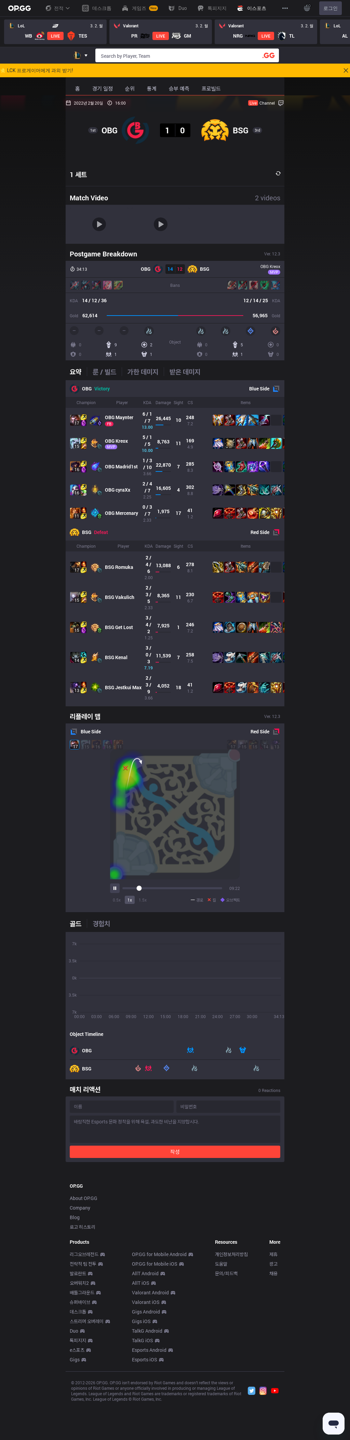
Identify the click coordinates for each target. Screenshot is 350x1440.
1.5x (143, 900)
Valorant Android (150, 1388)
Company (80, 1303)
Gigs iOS (141, 1417)
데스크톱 (78, 1407)
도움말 (221, 1359)
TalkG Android (147, 1426)
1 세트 (78, 174)
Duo (74, 1426)
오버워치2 (79, 1378)
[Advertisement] (175, 1218)
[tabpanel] (175, 543)
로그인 (330, 8)
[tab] (78, 371)
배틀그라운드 (82, 1388)
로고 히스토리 (82, 1322)
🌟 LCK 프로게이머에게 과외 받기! (36, 70)
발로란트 (78, 1369)
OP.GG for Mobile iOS (154, 1359)
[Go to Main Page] (19, 8)
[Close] (346, 70)
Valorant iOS (146, 1398)
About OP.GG (83, 1294)
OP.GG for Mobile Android (159, 1350)
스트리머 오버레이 (87, 1417)
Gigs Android (146, 1407)
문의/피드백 (226, 1369)
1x (129, 900)
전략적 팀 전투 (83, 1359)
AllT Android (145, 1369)
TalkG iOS (142, 1436)
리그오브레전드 (84, 1350)
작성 (175, 1151)
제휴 (273, 1350)
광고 (273, 1359)
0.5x (117, 900)
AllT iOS (140, 1378)
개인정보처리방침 (231, 1350)
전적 (57, 8)
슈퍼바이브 (80, 1398)
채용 (273, 1369)
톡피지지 (78, 1436)
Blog (75, 1313)
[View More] (285, 8)
